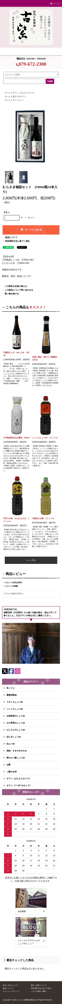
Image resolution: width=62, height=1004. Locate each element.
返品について (11, 237)
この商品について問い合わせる (19, 290)
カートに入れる (31, 229)
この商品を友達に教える (16, 286)
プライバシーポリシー (11, 991)
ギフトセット (18, 100)
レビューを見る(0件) (13, 582)
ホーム (7, 93)
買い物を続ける (12, 294)
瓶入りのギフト (19, 96)
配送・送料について (38, 985)
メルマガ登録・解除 (38, 991)
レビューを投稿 (11, 586)
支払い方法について (10, 985)
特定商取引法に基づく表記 (17, 241)
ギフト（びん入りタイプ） (24, 93)
